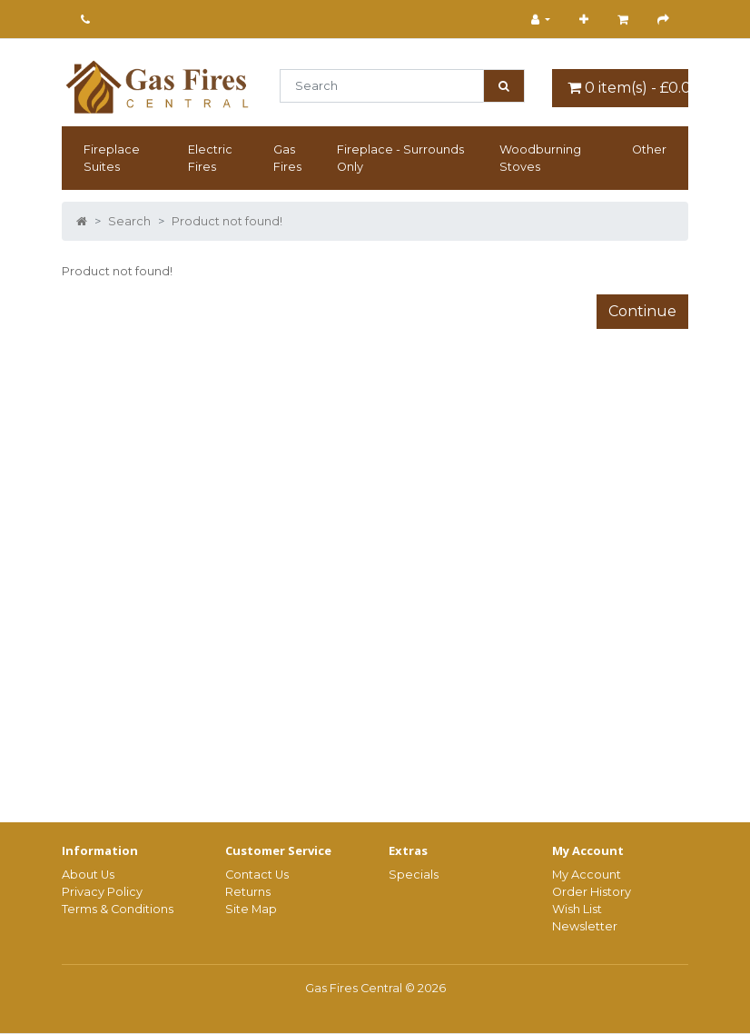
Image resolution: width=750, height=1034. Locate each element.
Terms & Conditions (117, 909)
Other (649, 149)
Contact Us (257, 874)
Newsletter (584, 926)
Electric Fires (210, 158)
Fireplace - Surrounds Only (400, 158)
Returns (248, 892)
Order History (591, 892)
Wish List (577, 909)
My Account (586, 874)
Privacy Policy (102, 892)
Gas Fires (287, 158)
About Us (88, 874)
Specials (414, 874)
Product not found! (227, 221)
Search (129, 221)
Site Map (251, 909)
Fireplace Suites (112, 158)
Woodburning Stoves (540, 158)
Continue (642, 311)
